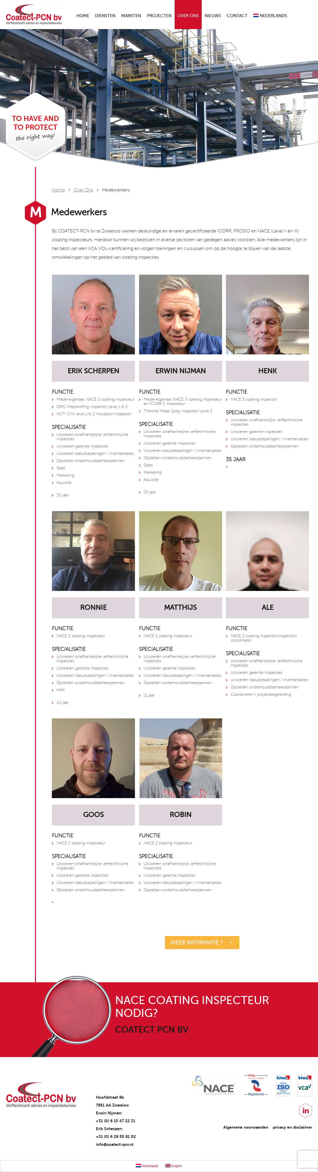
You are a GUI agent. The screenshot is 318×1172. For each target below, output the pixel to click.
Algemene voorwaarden (245, 1127)
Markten (131, 15)
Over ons (188, 15)
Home (82, 15)
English (173, 1166)
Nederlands (270, 15)
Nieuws (213, 15)
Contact (237, 15)
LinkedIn (305, 1110)
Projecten (159, 15)
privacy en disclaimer (292, 1127)
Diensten (105, 15)
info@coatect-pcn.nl (114, 1144)
